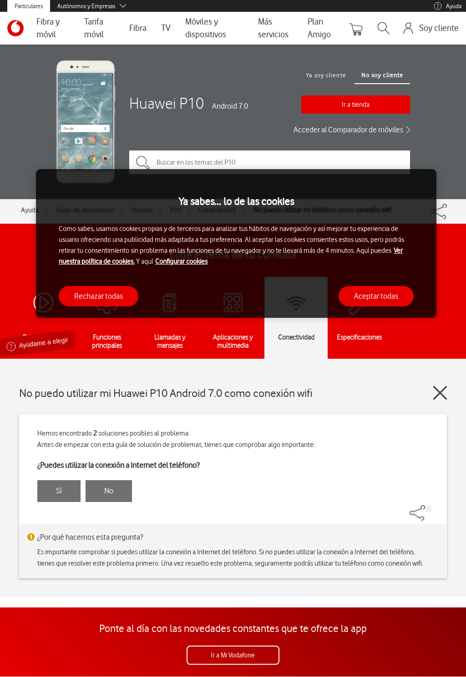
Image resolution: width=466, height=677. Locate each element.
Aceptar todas (376, 296)
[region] (236, 243)
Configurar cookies (181, 261)
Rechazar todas (98, 296)
